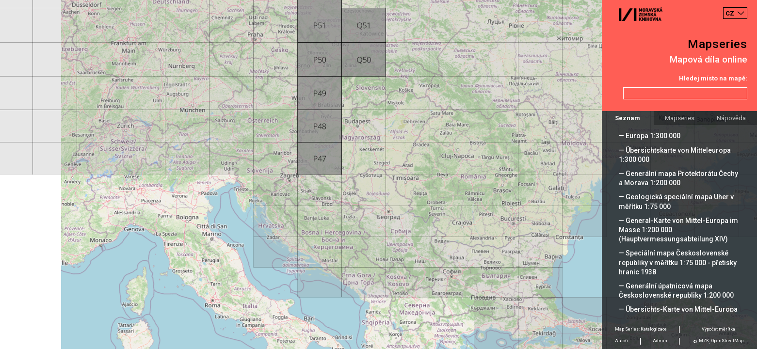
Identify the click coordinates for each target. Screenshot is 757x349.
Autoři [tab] (621, 340)
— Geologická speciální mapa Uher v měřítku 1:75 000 (676, 201)
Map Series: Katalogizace (641, 329)
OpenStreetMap (727, 340)
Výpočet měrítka (718, 329)
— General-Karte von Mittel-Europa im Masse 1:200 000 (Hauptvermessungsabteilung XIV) (678, 230)
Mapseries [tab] (679, 118)
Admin (660, 340)
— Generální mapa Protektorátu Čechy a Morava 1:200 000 (678, 178)
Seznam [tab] (627, 118)
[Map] (378, 174)
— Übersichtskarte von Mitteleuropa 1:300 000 (675, 154)
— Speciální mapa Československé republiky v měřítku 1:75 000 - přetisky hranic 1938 (678, 262)
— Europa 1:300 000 (649, 136)
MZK (704, 340)
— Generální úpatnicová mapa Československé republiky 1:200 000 (676, 290)
